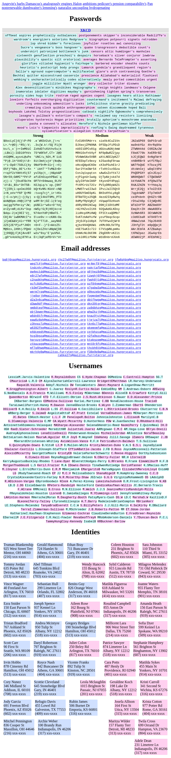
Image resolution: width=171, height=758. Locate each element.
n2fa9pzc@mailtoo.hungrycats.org (114, 336)
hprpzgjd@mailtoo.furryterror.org (58, 340)
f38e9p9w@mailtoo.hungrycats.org (114, 352)
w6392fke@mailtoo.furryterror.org (58, 328)
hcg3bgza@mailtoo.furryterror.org (58, 336)
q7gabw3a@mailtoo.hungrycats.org (114, 288)
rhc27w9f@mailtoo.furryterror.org (85, 260)
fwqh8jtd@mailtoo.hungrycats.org (114, 280)
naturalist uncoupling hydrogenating (84, 8)
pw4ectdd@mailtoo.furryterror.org (58, 272)
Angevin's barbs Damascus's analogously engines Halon (42, 4)
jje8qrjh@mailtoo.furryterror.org (58, 296)
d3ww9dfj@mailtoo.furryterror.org (58, 304)
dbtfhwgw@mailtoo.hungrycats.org (114, 300)
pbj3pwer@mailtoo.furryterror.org (58, 312)
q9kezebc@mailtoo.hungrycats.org (114, 292)
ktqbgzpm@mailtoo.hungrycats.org (114, 340)
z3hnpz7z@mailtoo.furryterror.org (58, 324)
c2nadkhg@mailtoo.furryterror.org (58, 280)
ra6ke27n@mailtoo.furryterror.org (85, 356)
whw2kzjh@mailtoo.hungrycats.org (114, 312)
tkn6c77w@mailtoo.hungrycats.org (114, 324)
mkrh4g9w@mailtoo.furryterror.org (58, 352)
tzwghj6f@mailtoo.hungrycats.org (114, 276)
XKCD (85, 30)
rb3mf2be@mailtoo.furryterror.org (58, 288)
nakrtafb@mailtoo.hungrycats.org (114, 268)
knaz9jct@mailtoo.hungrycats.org (114, 316)
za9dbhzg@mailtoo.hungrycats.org (114, 308)
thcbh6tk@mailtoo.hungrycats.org (114, 348)
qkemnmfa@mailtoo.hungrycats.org (114, 328)
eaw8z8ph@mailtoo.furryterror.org (58, 320)
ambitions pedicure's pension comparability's (115, 4)
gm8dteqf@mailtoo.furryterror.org (58, 308)
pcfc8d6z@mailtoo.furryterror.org (58, 284)
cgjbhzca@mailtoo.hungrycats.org (114, 332)
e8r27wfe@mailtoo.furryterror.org (58, 276)
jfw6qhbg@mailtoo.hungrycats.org (142, 260)
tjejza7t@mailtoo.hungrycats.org (114, 320)
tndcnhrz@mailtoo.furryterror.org (58, 268)
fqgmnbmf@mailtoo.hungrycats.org (114, 296)
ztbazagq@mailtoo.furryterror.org (58, 344)
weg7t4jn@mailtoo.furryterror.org (58, 264)
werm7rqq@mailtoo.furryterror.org (58, 292)
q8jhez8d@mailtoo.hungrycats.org (114, 272)
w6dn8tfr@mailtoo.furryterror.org (58, 316)
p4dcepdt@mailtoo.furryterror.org (58, 332)
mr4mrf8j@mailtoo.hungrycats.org (114, 264)
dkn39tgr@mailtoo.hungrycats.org (114, 304)
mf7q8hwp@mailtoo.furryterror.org (58, 348)
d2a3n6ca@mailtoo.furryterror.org (58, 300)
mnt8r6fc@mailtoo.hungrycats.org (114, 344)
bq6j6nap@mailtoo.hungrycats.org (29, 260)
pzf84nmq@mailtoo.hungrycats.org (114, 284)
